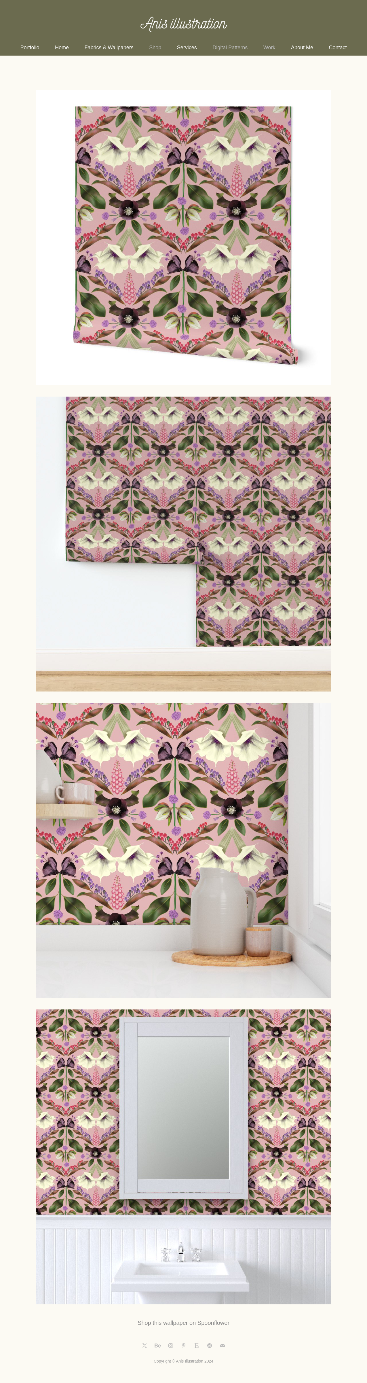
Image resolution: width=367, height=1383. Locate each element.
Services (187, 47)
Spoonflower (213, 1323)
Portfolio (29, 47)
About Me (302, 47)
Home (62, 47)
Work (269, 47)
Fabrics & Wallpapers (108, 47)
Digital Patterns (230, 47)
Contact (338, 47)
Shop (155, 47)
